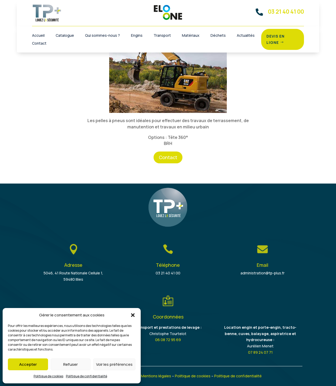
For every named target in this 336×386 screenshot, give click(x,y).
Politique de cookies (48, 376)
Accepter (28, 364)
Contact (39, 43)
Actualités (246, 36)
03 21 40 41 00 (168, 272)
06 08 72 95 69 (168, 339)
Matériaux (191, 36)
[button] (132, 315)
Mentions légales (156, 375)
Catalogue (65, 36)
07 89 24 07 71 (260, 352)
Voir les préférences (114, 364)
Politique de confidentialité (86, 376)
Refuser (70, 364)
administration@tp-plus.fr (262, 272)
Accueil (38, 36)
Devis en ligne (275, 39)
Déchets (218, 36)
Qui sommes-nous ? (102, 36)
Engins (137, 36)
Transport (162, 36)
